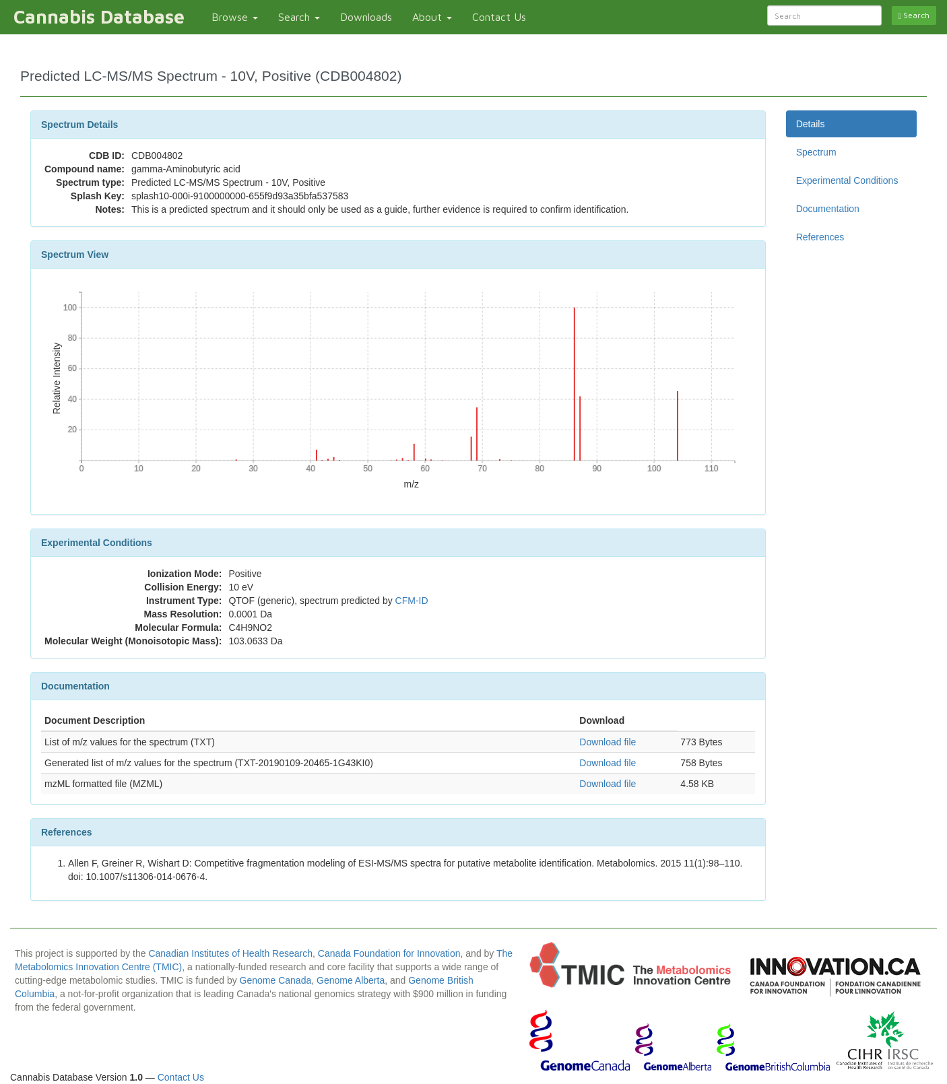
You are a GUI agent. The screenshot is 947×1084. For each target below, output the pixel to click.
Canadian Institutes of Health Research (230, 953)
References (820, 237)
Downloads (366, 17)
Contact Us (499, 17)
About (432, 17)
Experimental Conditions (847, 180)
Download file (607, 742)
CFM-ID (411, 600)
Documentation (827, 208)
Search (299, 17)
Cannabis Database (99, 16)
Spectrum (816, 152)
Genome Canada (276, 980)
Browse (234, 17)
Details (810, 123)
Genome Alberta (351, 980)
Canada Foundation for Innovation (389, 953)
